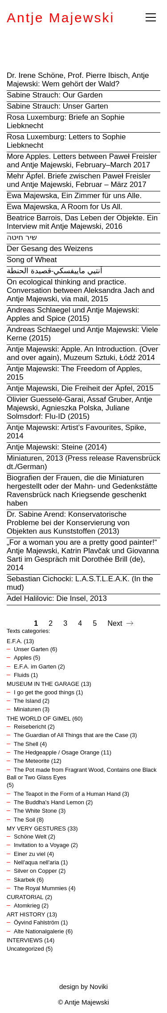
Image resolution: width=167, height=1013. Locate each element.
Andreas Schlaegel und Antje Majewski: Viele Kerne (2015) (82, 333)
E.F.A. (14, 641)
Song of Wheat (32, 259)
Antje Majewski (60, 17)
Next (120, 623)
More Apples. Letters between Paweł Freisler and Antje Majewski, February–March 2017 (82, 160)
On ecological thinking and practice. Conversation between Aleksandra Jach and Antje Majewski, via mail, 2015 (81, 290)
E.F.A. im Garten (35, 666)
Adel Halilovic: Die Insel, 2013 (57, 598)
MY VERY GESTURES (36, 828)
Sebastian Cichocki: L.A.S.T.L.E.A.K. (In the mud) (80, 583)
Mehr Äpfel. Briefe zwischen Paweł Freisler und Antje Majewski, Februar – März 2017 (79, 180)
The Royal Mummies (40, 888)
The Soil (24, 819)
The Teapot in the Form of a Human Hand (67, 793)
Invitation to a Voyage (41, 845)
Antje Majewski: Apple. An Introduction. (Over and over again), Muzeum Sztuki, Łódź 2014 (82, 353)
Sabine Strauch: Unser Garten (57, 106)
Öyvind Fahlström (36, 922)
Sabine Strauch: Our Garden (54, 95)
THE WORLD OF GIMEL (39, 718)
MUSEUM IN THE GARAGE (43, 684)
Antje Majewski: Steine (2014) (57, 447)
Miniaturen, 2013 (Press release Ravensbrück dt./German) (83, 462)
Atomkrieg (27, 905)
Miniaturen (27, 709)
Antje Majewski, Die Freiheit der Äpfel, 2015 (80, 388)
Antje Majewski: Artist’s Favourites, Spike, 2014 (76, 431)
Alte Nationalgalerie (39, 931)
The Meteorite (31, 761)
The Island (27, 700)
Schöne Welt (30, 836)
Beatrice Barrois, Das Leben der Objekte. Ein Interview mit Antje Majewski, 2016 (82, 222)
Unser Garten (31, 649)
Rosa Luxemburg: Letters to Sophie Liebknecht (66, 141)
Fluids (21, 675)
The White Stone (35, 810)
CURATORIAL (25, 897)
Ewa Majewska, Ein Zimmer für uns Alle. (74, 195)
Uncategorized (25, 948)
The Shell (26, 744)
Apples (23, 657)
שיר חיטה (22, 237)
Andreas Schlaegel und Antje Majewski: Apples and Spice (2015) (73, 314)
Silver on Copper (35, 870)
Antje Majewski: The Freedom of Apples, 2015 (74, 373)
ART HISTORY (26, 914)
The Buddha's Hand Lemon (49, 802)
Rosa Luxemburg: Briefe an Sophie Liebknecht (66, 121)
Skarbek (24, 879)
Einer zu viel (29, 854)
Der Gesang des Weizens (50, 248)
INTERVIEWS (25, 940)
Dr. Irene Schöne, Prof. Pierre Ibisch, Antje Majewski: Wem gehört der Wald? (78, 79)
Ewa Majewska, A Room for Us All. (64, 207)
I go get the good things (44, 692)
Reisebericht (30, 726)
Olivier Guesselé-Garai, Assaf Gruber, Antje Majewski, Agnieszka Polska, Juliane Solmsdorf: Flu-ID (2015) (79, 408)
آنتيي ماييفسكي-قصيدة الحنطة (54, 271)
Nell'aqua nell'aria (36, 862)
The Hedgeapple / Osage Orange (56, 752)
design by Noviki (83, 986)
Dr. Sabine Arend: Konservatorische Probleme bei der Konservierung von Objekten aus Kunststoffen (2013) (68, 522)
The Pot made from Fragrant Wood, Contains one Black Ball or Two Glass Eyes (82, 773)
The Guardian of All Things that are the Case (71, 735)
